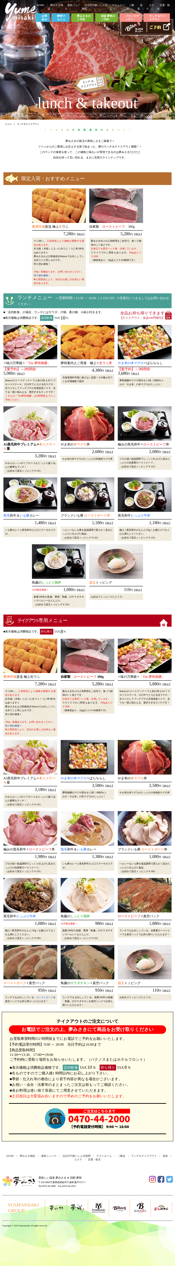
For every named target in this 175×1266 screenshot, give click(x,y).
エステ (150, 7)
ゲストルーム (105, 1156)
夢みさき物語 (29, 1156)
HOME (42, 5)
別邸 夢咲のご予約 (108, 18)
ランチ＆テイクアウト (157, 18)
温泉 (140, 7)
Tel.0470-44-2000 (47, 1186)
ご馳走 (130, 7)
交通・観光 (95, 1159)
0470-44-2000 (99, 1118)
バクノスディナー (132, 18)
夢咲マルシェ (61, 18)
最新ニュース (50, 1156)
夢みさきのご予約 (84, 18)
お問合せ (44, 18)
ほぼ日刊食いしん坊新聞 (77, 1156)
